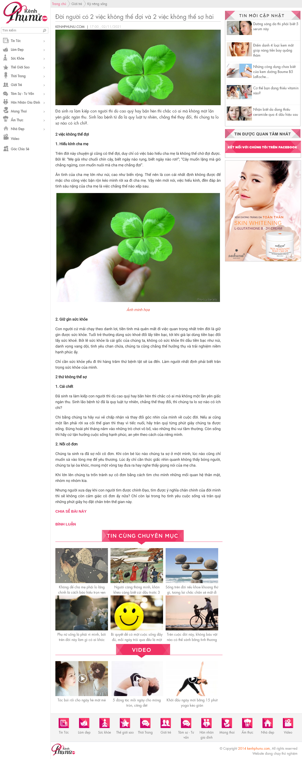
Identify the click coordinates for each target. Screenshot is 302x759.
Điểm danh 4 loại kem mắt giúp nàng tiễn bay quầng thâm (273, 50)
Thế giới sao (20, 67)
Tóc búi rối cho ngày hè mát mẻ (82, 699)
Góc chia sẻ (20, 148)
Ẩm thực (17, 120)
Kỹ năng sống (97, 3)
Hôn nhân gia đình (25, 102)
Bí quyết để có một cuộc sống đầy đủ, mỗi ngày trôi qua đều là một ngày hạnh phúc (137, 639)
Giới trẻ (16, 84)
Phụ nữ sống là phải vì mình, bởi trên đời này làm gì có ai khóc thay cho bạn (81, 639)
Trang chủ (59, 3)
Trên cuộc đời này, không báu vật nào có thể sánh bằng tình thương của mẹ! (192, 639)
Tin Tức (16, 40)
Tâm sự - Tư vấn (22, 93)
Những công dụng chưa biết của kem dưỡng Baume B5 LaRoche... (274, 71)
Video (15, 138)
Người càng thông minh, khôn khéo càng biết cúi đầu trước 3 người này (137, 591)
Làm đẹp (17, 49)
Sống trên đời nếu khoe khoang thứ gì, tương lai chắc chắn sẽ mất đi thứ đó (192, 591)
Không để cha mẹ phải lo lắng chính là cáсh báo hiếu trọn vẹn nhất (81, 591)
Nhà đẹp (17, 128)
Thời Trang (18, 75)
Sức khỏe (17, 58)
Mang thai (19, 111)
